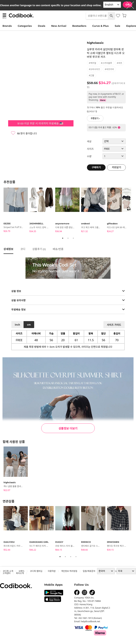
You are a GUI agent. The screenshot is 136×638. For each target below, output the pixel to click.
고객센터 (6, 573)
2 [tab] (68, 238)
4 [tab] (76, 556)
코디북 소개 (8, 571)
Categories (25, 25)
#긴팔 (91, 75)
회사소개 (20, 573)
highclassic (95, 43)
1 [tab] (62, 238)
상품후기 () (39, 249)
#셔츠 (119, 63)
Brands (7, 25)
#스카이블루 (106, 63)
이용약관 (52, 571)
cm (29, 324)
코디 (22, 249)
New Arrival (58, 25)
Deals (41, 25)
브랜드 (21, 571)
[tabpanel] (16, 210)
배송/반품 (58, 249)
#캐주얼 (92, 63)
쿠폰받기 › (95, 118)
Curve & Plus (100, 25)
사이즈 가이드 (114, 324)
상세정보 (8, 249)
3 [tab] (73, 238)
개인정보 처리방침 (69, 571)
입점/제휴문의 (89, 571)
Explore (131, 25)
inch (17, 324)
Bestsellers (79, 25)
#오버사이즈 (94, 69)
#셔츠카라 (109, 69)
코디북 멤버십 (36, 571)
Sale (117, 25)
